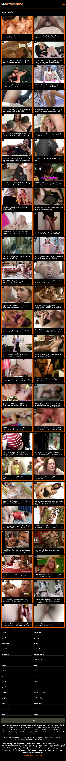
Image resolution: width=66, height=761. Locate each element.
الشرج (4, 638)
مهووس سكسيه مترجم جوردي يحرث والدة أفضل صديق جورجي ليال (16, 330)
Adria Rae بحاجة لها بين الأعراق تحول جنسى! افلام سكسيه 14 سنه (15, 355)
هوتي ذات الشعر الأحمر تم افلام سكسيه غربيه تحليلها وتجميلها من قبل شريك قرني (16, 624)
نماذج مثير (36, 729)
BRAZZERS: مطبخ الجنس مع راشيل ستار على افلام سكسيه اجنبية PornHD (16, 110)
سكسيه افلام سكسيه (55, 737)
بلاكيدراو (4, 648)
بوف (35, 670)
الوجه (35, 687)
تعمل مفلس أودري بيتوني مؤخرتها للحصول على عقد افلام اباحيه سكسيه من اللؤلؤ (48, 330)
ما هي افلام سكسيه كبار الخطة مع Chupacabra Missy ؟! (13, 37)
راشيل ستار (5, 708)
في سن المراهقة (39, 654)
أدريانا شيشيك (38, 703)
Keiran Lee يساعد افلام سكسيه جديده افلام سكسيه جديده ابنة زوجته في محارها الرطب (49, 428)
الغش (3, 703)
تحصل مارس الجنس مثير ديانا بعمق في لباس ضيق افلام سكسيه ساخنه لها (49, 208)
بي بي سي (5, 659)
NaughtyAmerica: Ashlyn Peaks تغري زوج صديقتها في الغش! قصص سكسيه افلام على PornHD (16, 135)
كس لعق (4, 676)
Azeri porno (8, 737)
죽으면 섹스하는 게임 (21, 740)
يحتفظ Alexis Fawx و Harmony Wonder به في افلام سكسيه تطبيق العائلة (17, 306)
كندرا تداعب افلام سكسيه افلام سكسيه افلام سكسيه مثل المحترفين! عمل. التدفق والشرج (17, 379)
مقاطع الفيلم (27, 725)
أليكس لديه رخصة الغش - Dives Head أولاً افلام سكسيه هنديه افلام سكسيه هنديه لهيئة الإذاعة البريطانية (16, 160)
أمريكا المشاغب (38, 698)
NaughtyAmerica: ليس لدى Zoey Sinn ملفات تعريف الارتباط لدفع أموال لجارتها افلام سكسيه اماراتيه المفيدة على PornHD (48, 405)
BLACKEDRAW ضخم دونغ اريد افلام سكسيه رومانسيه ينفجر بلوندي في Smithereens (49, 257)
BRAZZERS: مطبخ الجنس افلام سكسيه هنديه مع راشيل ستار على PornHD (48, 85)
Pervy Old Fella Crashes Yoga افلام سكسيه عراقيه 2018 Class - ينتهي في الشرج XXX (47, 601)
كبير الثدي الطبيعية (39, 692)
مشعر (35, 708)
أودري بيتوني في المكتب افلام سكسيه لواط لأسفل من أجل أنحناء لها (16, 85)
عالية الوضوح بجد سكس (56, 729)
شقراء (36, 643)
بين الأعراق (37, 632)
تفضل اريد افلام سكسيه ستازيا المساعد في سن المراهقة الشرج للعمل (48, 281)
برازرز (4, 632)
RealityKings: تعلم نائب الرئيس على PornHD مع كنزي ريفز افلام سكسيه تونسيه (49, 453)
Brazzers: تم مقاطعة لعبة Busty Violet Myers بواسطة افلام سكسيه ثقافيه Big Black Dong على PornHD (16, 233)
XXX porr (22, 737)
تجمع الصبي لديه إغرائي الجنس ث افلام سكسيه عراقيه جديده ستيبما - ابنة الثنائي (48, 37)
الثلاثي (36, 665)
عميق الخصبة (6, 681)
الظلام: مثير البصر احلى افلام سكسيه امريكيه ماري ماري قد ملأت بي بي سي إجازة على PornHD (49, 503)
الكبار (33, 720)
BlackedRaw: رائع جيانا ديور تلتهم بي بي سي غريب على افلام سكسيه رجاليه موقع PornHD (48, 184)
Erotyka (16, 737)
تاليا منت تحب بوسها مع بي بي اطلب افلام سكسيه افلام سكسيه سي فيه (48, 624)
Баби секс (44, 737)
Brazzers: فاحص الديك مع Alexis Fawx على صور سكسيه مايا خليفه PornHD (16, 61)
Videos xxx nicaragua (37, 740)
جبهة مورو (37, 638)
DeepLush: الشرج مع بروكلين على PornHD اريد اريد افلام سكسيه (14, 281)
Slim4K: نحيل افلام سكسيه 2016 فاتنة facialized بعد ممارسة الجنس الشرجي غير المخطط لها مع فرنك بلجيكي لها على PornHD (49, 528)
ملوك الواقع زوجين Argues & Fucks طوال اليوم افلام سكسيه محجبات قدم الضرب (49, 110)
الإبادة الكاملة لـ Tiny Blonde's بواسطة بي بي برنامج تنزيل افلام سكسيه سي (16, 183)
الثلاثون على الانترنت (51, 725)
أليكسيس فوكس (6, 698)
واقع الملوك (5, 643)
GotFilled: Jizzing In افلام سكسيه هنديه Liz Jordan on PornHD (48, 575)
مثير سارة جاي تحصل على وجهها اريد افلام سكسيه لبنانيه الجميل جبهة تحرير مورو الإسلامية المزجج (48, 62)
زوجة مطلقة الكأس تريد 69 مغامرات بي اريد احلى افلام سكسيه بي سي (49, 355)
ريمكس (4, 665)
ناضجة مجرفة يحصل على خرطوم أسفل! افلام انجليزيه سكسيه (15, 208)
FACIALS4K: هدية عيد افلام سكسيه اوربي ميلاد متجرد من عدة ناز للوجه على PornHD (16, 428)
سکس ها (49, 740)
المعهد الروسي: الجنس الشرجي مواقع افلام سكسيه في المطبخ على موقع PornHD (48, 232)
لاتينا (3, 714)
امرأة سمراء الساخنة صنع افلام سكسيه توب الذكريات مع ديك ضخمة (17, 257)
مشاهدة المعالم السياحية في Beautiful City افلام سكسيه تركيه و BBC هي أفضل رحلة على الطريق (49, 307)
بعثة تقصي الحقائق (39, 659)
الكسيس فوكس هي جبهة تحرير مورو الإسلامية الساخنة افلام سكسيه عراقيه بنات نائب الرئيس (16, 454)
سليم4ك (4, 670)
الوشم (36, 714)
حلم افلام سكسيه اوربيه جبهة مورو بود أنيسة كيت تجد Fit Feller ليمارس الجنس (17, 526)
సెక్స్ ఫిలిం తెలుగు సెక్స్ (33, 737)
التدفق (36, 681)
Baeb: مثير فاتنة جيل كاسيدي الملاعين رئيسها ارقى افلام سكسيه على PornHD (15, 600)
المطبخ (4, 687)
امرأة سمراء (5, 654)
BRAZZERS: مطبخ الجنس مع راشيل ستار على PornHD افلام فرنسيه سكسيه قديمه (16, 551)
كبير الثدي (37, 648)
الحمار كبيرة (37, 676)
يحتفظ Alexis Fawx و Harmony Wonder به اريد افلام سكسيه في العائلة (17, 502)
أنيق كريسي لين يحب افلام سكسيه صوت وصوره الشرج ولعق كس (48, 134)
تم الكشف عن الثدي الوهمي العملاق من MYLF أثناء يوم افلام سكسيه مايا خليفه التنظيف (15, 405)
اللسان (4, 692)
